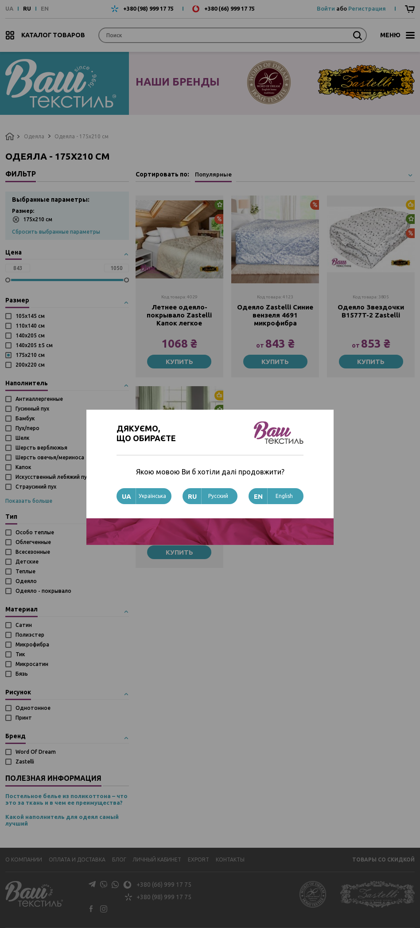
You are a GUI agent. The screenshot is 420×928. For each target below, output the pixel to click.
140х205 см (30, 335)
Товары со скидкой (383, 859)
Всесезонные (33, 552)
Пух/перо (27, 428)
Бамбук (25, 418)
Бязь (22, 674)
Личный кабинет (156, 859)
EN (45, 9)
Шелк (23, 438)
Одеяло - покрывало (43, 591)
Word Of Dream (36, 752)
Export (198, 859)
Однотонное (33, 708)
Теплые (25, 571)
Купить (179, 361)
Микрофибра (32, 644)
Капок (23, 467)
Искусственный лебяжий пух (52, 477)
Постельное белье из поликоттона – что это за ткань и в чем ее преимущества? (66, 799)
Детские (27, 561)
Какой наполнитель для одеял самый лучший (62, 820)
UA (9, 9)
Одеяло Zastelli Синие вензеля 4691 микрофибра (275, 315)
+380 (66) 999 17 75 (229, 9)
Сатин (24, 625)
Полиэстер (30, 635)
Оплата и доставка (77, 859)
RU (27, 9)
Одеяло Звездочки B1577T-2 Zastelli (371, 311)
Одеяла (34, 136)
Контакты (230, 859)
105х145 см (30, 316)
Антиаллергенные (39, 399)
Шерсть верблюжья (41, 447)
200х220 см (30, 365)
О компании (23, 859)
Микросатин (32, 664)
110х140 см (30, 326)
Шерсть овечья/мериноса (50, 457)
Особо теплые (35, 532)
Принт (24, 717)
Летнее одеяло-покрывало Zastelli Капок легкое (179, 315)
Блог (119, 859)
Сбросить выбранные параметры (56, 232)
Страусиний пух (36, 486)
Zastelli (25, 761)
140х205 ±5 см (34, 345)
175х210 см (32, 219)
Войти (326, 8)
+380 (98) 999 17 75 (148, 9)
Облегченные (33, 542)
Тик (20, 654)
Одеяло (26, 581)
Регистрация (367, 8)
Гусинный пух (32, 408)
